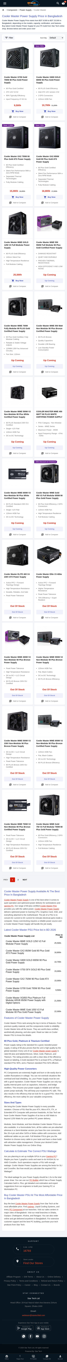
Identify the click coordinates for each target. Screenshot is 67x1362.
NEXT (25, 880)
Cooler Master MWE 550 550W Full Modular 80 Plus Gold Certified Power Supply (49, 245)
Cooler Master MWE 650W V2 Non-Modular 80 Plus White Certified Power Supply (17, 495)
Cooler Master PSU (48, 906)
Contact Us (45, 1285)
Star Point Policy (14, 1285)
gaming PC (9, 906)
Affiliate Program (13, 1277)
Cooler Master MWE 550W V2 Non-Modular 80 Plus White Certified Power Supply (17, 414)
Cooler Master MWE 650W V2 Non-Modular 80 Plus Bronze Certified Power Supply (49, 743)
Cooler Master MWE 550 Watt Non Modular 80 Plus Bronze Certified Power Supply (49, 328)
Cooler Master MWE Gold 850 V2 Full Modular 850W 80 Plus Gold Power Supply (49, 495)
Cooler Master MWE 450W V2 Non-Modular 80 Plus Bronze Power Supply (17, 660)
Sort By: (43, 38)
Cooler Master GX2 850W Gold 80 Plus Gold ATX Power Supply (47, 159)
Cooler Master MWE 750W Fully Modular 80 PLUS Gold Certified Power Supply (17, 328)
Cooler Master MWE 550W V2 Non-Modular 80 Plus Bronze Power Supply (49, 660)
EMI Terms (28, 1277)
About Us (40, 1277)
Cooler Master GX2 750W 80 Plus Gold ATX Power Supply (27, 980)
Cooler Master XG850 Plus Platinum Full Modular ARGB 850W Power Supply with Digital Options (26, 1000)
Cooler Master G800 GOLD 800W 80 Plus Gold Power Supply (48, 80)
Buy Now (17, 111)
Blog (36, 1285)
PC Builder (34, 1180)
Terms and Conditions (28, 1281)
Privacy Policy (10, 1281)
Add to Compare (17, 116)
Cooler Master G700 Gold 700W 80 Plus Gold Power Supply (16, 80)
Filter (9, 37)
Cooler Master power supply (45, 1051)
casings (30, 1206)
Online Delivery (54, 1277)
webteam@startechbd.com (33, 1315)
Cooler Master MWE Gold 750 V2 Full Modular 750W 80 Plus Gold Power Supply (49, 827)
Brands (57, 1285)
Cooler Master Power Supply (16, 900)
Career (28, 1285)
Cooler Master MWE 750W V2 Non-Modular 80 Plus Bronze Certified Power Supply (17, 827)
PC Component (16, 1210)
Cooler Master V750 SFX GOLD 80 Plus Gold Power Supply (28, 970)
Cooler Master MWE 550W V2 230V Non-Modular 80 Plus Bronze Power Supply (17, 743)
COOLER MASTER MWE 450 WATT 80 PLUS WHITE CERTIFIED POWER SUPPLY (49, 414)
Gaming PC (51, 1156)
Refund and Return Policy (52, 1281)
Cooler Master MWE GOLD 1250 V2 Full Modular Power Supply (17, 245)
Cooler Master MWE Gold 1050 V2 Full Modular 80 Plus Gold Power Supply (25, 1011)
